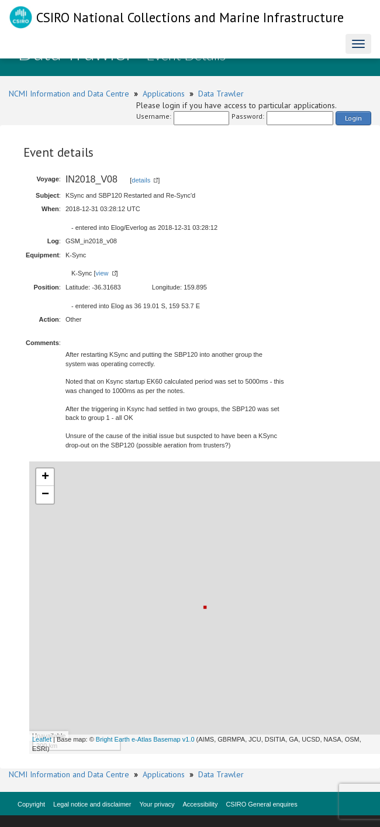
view (101, 273)
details (141, 180)
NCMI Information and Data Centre (69, 93)
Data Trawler (221, 93)
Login (353, 117)
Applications (164, 93)
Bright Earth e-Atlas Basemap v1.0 (145, 739)
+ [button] (45, 477)
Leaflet (41, 739)
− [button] (45, 495)
